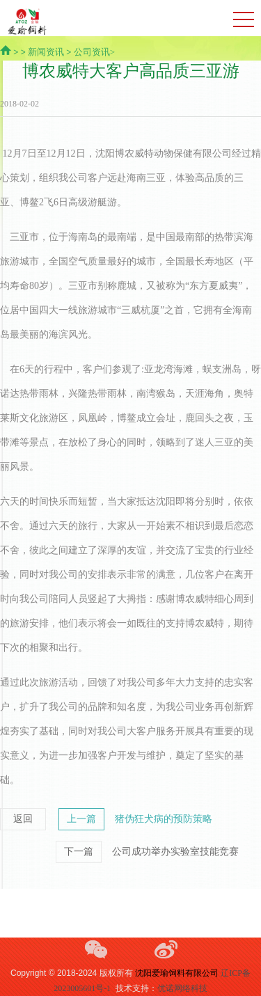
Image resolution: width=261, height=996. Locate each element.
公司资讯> (94, 52)
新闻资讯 (46, 52)
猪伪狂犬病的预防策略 (163, 819)
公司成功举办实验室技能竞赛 (175, 851)
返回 (23, 819)
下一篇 (78, 851)
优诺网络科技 (182, 988)
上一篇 (81, 819)
